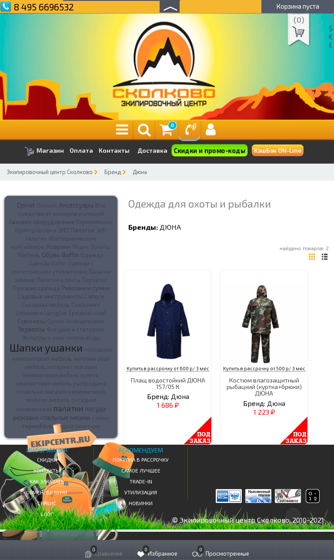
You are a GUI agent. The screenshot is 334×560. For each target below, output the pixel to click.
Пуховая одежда (36, 288)
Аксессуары (76, 205)
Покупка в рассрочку (141, 459)
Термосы (31, 329)
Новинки (141, 503)
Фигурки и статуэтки (75, 329)
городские (98, 349)
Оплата (81, 151)
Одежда (92, 254)
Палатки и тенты (58, 279)
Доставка (152, 150)
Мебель (29, 254)
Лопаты (100, 246)
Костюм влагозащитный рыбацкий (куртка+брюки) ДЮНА (264, 386)
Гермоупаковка (35, 230)
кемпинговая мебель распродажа (61, 383)
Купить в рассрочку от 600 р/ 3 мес (168, 368)
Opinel (26, 205)
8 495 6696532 (44, 6)
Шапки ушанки (46, 347)
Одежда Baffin (47, 263)
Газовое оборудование (42, 221)
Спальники (85, 304)
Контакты (114, 151)
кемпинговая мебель (42, 358)
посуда (95, 408)
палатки (68, 408)
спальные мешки (65, 417)
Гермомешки (95, 221)
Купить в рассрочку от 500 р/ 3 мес (264, 368)
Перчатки (94, 279)
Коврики (58, 246)
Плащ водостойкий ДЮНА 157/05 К (168, 383)
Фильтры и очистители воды (61, 337)
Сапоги (94, 296)
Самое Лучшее (140, 470)
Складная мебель (46, 304)
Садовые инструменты (50, 296)
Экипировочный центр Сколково (50, 171)
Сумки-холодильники (75, 321)
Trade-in (141, 481)
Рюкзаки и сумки (86, 288)
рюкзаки (26, 417)
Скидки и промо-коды (209, 150)
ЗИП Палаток (76, 230)
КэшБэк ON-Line (277, 150)
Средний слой (88, 312)
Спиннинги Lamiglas (41, 312)
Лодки (80, 246)
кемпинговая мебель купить (61, 375)
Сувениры (31, 321)
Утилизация (140, 492)
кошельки (30, 391)
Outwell (47, 205)
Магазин (44, 151)
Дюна (140, 171)
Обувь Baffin (60, 254)
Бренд (112, 171)
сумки (100, 417)
